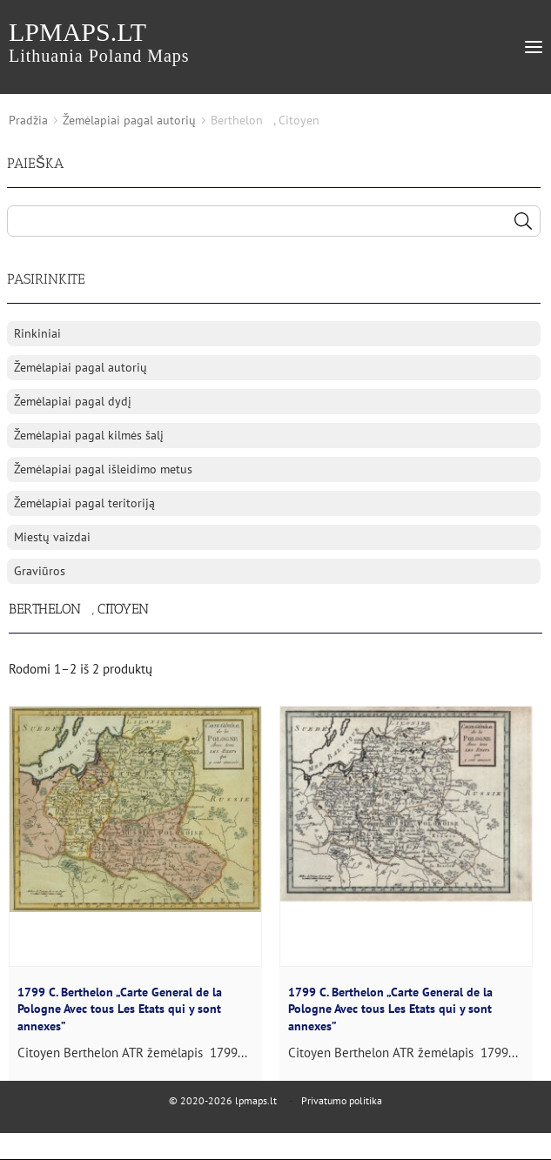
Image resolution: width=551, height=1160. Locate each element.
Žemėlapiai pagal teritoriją (84, 503)
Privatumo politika (341, 1100)
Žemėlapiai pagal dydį (72, 401)
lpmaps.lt (99, 41)
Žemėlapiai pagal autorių (129, 120)
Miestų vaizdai (52, 537)
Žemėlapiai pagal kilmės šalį (89, 435)
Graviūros (39, 571)
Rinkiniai (37, 333)
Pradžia (28, 120)
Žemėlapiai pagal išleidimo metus (103, 469)
